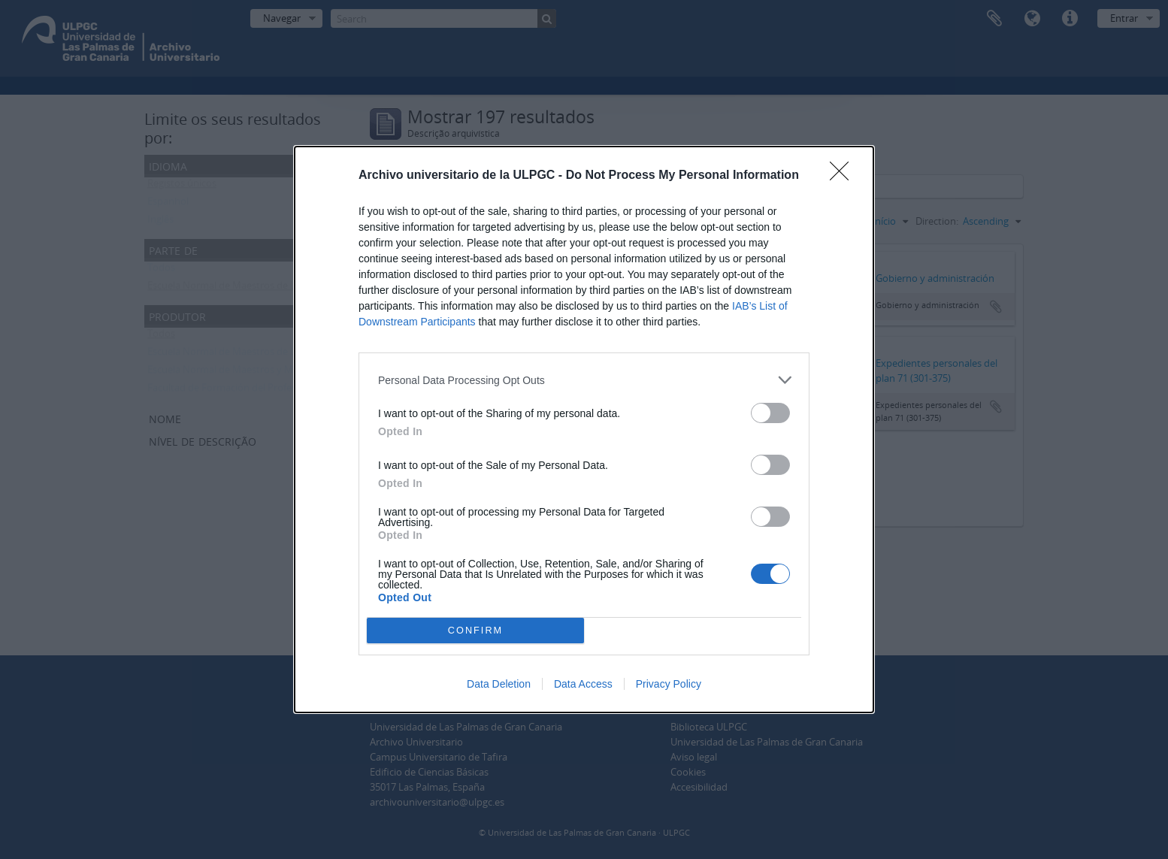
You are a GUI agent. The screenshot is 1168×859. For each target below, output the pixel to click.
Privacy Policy (668, 684)
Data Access (583, 684)
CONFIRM (475, 630)
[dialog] (584, 429)
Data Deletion (499, 684)
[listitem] (584, 380)
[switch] (770, 413)
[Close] (844, 176)
